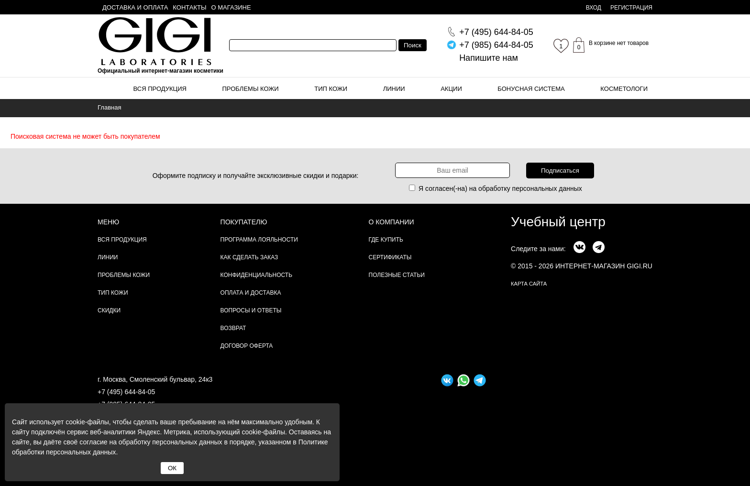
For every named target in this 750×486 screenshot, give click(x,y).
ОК (172, 468)
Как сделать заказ (249, 257)
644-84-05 (496, 32)
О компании (391, 222)
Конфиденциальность (256, 275)
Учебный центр (558, 221)
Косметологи (624, 88)
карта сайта (529, 284)
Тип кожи (330, 88)
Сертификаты (390, 257)
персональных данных (547, 188)
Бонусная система (530, 88)
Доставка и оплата (135, 7)
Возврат (233, 328)
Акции (451, 88)
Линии (394, 88)
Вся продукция (160, 88)
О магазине (231, 7)
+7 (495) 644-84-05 (126, 392)
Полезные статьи (397, 275)
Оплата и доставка (251, 292)
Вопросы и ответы (251, 310)
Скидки (109, 310)
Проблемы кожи (250, 88)
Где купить (386, 239)
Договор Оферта (247, 345)
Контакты (189, 7)
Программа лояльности (259, 239)
